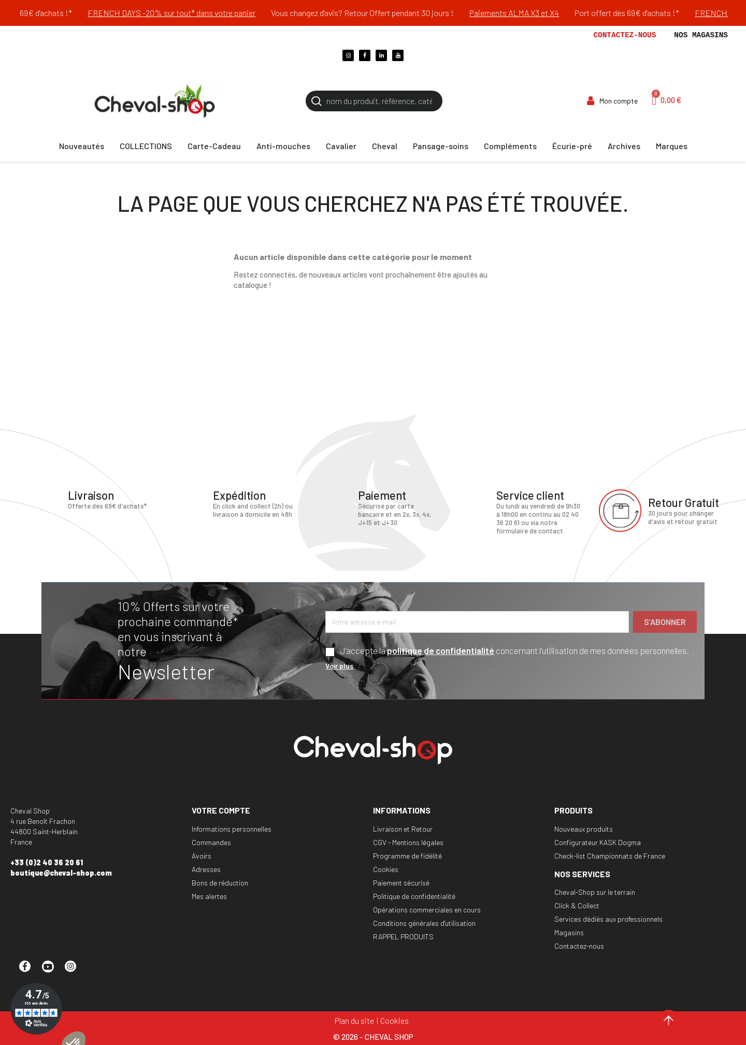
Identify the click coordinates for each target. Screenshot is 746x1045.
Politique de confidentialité (414, 896)
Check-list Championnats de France (609, 855)
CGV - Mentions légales (408, 842)
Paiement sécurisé (401, 882)
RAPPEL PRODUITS (403, 936)
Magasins (569, 932)
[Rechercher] (374, 101)
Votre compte (221, 810)
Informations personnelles (231, 828)
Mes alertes (209, 896)
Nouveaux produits (583, 828)
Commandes (211, 842)
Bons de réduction (220, 882)
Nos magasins (701, 35)
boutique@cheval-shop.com (61, 872)
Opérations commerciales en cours (427, 909)
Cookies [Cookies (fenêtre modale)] (394, 1020)
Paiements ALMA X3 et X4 (561, 13)
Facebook (29, 971)
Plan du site (354, 1020)
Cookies (385, 869)
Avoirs (201, 855)
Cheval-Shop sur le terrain (594, 892)
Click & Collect (576, 905)
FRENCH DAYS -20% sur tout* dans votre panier (219, 13)
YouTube (52, 971)
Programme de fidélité (407, 855)
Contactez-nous (624, 35)
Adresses (206, 869)
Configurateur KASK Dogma (597, 842)
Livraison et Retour (403, 828)
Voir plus (339, 665)
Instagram (75, 971)
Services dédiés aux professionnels (608, 919)
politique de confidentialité (440, 650)
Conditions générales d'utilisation (424, 923)
